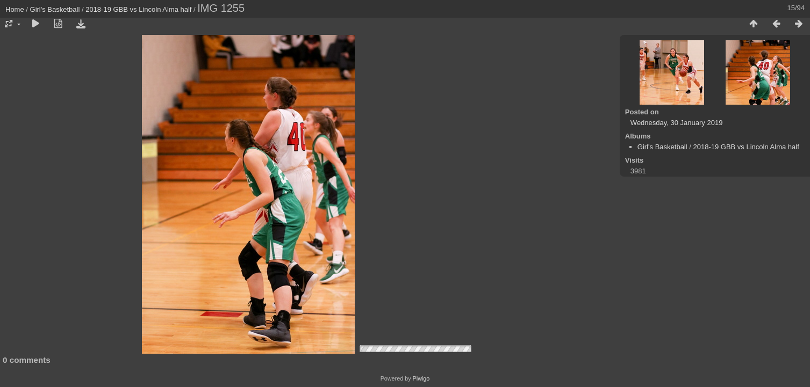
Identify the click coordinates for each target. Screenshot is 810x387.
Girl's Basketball (55, 9)
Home (14, 9)
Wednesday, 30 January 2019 (676, 123)
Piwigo (421, 378)
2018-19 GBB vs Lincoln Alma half (138, 9)
